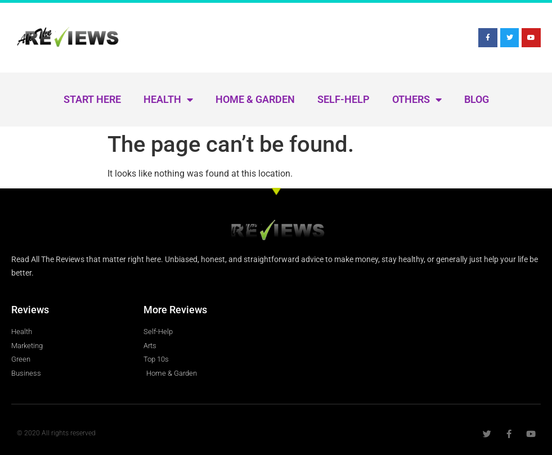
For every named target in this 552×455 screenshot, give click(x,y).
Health (168, 99)
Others (417, 99)
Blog (476, 99)
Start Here (92, 99)
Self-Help (343, 99)
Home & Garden (255, 99)
